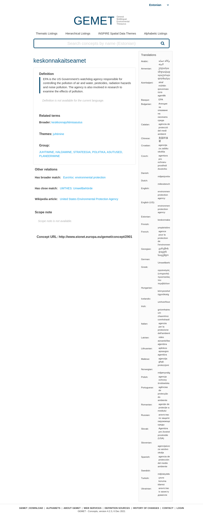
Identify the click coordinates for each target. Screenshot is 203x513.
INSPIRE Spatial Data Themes (117, 33)
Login (180, 508)
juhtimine (58, 134)
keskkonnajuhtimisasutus (67, 122)
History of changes (146, 508)
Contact (167, 508)
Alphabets (53, 508)
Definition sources (117, 508)
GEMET (94, 20)
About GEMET (72, 508)
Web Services (93, 508)
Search (162, 43)
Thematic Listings (46, 33)
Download (36, 508)
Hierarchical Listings (77, 33)
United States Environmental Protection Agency (89, 199)
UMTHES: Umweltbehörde (76, 188)
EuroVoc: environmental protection (84, 177)
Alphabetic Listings (155, 33)
